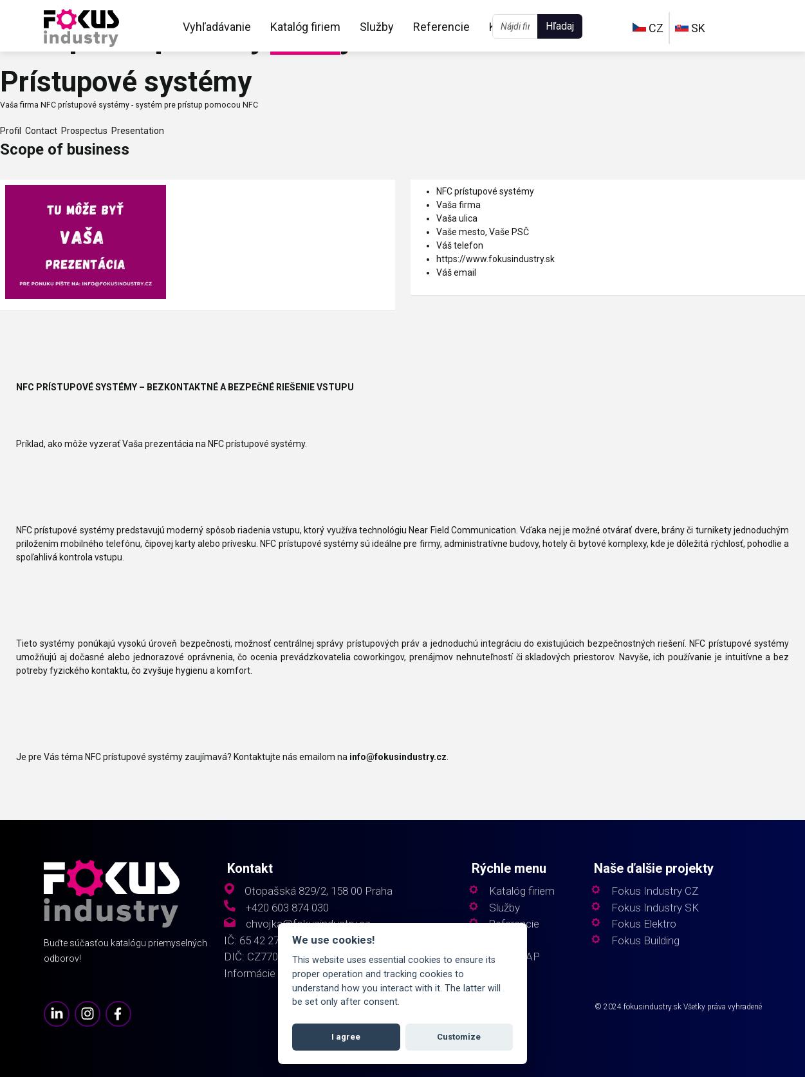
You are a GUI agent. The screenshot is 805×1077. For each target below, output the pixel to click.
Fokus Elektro (643, 924)
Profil (10, 131)
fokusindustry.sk (652, 1006)
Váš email (456, 272)
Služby (377, 26)
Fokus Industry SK (655, 907)
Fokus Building (645, 940)
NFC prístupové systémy (485, 191)
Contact (39, 131)
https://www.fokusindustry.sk (495, 259)
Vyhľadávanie (217, 26)
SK (690, 28)
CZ (648, 28)
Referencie (441, 26)
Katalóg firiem (305, 26)
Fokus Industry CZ (654, 891)
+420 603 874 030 (287, 907)
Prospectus (82, 131)
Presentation (135, 131)
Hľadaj (560, 26)
